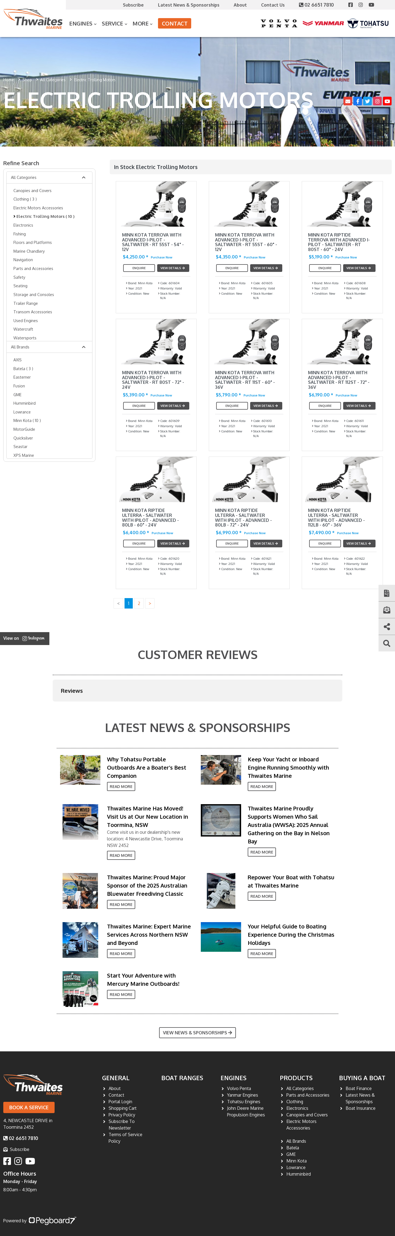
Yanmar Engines (242, 1095)
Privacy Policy (122, 1114)
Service (112, 23)
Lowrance (22, 411)
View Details (173, 268)
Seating (20, 285)
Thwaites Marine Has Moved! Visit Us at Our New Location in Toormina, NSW (147, 816)
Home (8, 79)
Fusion (19, 385)
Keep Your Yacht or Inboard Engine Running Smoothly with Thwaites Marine (288, 767)
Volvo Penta (239, 1088)
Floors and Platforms (32, 242)
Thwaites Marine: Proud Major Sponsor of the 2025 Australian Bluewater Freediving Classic (147, 885)
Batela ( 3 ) (23, 368)
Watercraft (23, 328)
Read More (121, 786)
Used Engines (25, 320)
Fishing (19, 233)
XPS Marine (23, 455)
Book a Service (29, 1107)
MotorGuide (24, 429)
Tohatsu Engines (243, 1101)
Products (296, 1078)
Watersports (24, 337)
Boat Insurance (361, 1108)
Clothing (294, 1101)
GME (17, 394)
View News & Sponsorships (197, 1032)
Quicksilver (23, 437)
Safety (19, 277)
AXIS (17, 359)
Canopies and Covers (32, 190)
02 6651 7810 (317, 5)
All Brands (20, 346)
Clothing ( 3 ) (25, 198)
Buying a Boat (362, 1078)
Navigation (23, 259)
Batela (292, 1147)
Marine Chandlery (29, 251)
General (115, 1078)
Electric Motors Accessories (38, 207)
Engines (80, 23)
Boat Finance (359, 1088)
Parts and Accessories (33, 268)
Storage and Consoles (33, 294)
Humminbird (24, 403)
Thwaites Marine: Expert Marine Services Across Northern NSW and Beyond (149, 934)
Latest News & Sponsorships (188, 5)
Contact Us (273, 5)
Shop (27, 79)
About (240, 5)
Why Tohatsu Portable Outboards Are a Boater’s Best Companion (146, 767)
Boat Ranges (182, 1078)
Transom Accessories (32, 311)
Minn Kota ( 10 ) (27, 420)
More (140, 23)
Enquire (139, 268)
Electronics (23, 225)
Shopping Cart (123, 1108)
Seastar (20, 446)
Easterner (22, 377)
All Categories (53, 79)
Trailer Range (25, 303)
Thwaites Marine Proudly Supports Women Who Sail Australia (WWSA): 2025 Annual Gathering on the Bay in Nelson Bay (289, 825)
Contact (175, 23)
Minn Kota (296, 1161)
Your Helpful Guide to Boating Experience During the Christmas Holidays (291, 934)
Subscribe (133, 5)
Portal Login (120, 1101)
